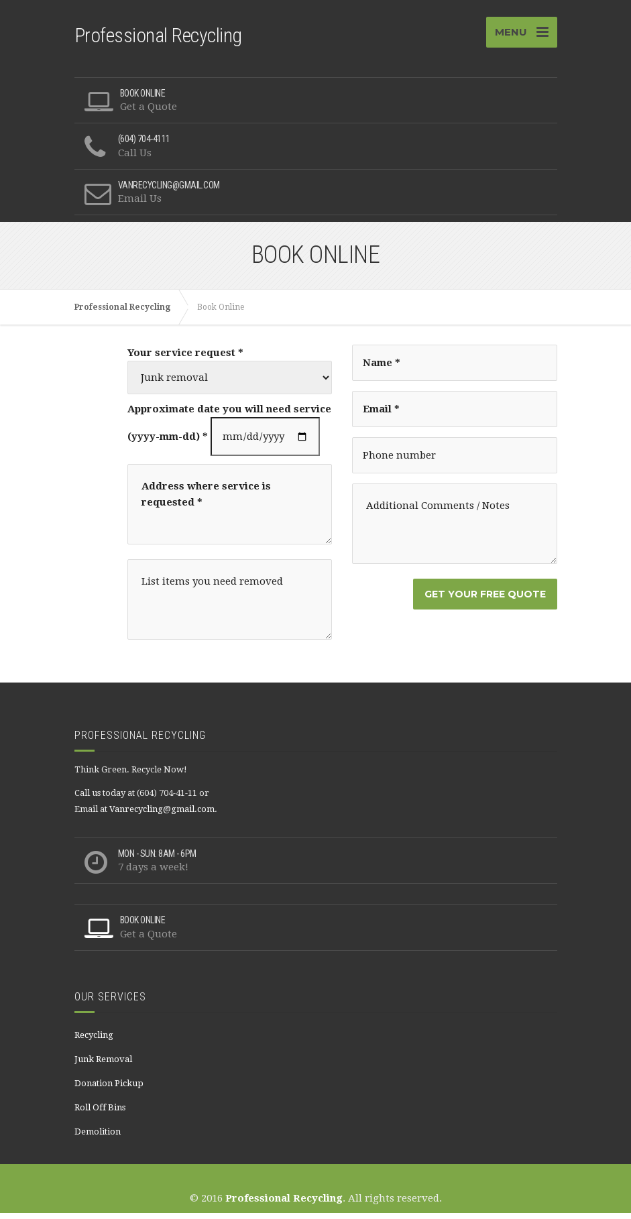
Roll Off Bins (99, 1113)
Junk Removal (103, 1065)
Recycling (93, 1041)
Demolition (97, 1138)
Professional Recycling (284, 1204)
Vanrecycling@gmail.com (162, 815)
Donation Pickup (109, 1089)
